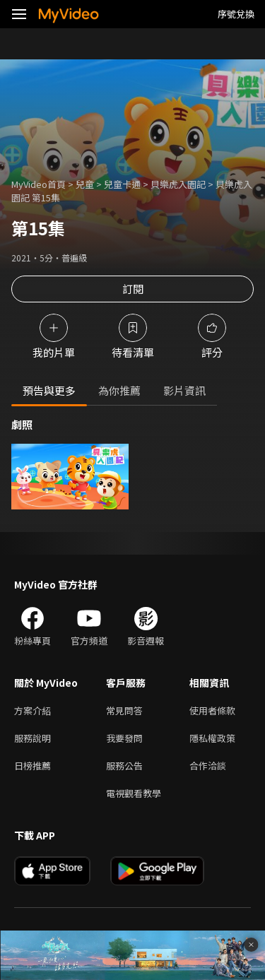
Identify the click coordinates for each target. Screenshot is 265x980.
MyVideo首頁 (38, 184)
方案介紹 (32, 710)
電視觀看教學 (133, 793)
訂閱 (132, 288)
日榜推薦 (32, 765)
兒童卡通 (122, 184)
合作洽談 (207, 765)
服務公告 (124, 765)
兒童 (85, 184)
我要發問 (124, 738)
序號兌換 (236, 13)
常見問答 (124, 710)
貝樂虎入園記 (178, 184)
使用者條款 (212, 710)
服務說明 (32, 738)
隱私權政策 (212, 738)
